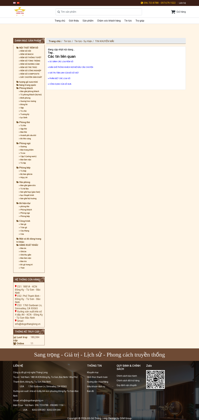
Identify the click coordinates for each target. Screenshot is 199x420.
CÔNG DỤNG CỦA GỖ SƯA (59, 84)
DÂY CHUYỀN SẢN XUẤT (30, 77)
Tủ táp (22, 163)
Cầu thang (24, 231)
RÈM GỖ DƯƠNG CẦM (29, 64)
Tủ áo (22, 153)
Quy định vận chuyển (127, 385)
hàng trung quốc (26, 85)
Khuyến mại (92, 372)
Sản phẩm (88, 20)
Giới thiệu (74, 20)
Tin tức (128, 20)
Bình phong (24, 98)
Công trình (23, 221)
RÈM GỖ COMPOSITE (29, 74)
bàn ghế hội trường (27, 198)
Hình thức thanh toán (97, 377)
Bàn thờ (23, 132)
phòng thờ (24, 206)
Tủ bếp (22, 171)
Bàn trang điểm (26, 150)
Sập (21, 108)
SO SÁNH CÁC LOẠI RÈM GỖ (60, 62)
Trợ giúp (140, 20)
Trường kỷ (24, 114)
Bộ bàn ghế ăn (25, 174)
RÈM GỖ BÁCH (26, 54)
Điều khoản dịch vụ (96, 386)
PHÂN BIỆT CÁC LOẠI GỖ (59, 78)
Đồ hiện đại (23, 203)
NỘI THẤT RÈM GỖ (27, 47)
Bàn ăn (22, 248)
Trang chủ (60, 20)
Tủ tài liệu (24, 189)
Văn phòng (23, 182)
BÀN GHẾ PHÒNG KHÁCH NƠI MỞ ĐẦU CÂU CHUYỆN (70, 67)
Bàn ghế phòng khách (29, 91)
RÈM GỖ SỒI (25, 51)
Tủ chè (23, 111)
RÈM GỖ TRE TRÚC (28, 67)
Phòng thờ (23, 122)
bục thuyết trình (26, 195)
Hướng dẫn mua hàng (97, 382)
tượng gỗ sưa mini (27, 82)
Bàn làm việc (25, 160)
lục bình (23, 118)
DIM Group (126, 418)
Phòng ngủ (23, 143)
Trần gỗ (23, 227)
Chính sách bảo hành (127, 376)
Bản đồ (90, 391)
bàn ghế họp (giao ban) (29, 192)
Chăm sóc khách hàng (109, 20)
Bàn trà (22, 261)
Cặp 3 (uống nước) (27, 156)
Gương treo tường (27, 101)
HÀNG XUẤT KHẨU (27, 245)
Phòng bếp (23, 167)
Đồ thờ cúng (25, 139)
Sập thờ (23, 129)
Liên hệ (182, 3)
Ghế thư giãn (25, 255)
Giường (23, 147)
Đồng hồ (23, 104)
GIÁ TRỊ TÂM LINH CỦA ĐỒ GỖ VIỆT (63, 73)
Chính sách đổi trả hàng (128, 380)
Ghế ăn (22, 251)
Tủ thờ (22, 125)
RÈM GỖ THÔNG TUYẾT (30, 57)
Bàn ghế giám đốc (27, 185)
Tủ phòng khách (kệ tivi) (30, 95)
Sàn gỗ (22, 224)
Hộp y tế (23, 177)
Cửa (21, 234)
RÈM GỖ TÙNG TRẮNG (29, 61)
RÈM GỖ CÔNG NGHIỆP (30, 71)
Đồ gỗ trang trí (26, 265)
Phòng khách (24, 88)
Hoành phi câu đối (27, 135)
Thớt (21, 268)
